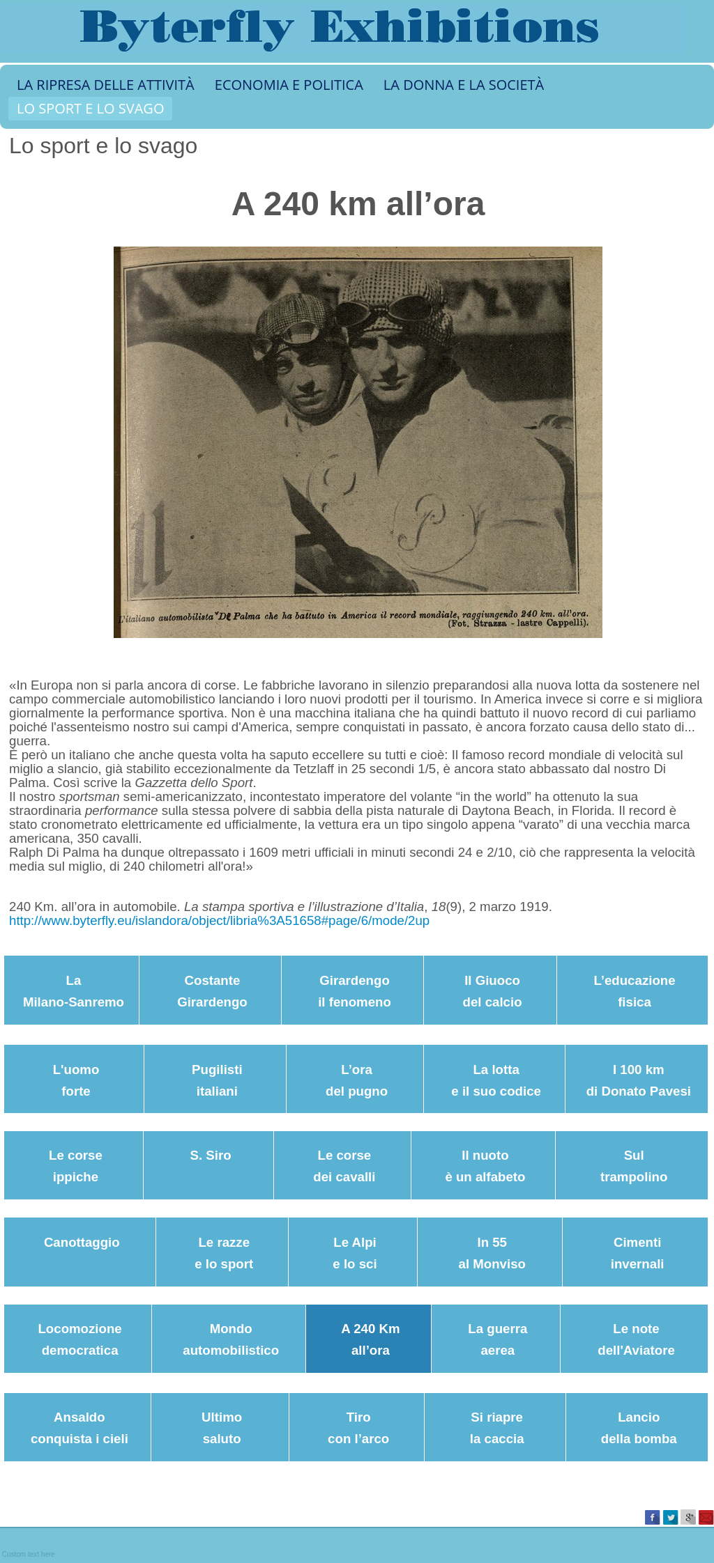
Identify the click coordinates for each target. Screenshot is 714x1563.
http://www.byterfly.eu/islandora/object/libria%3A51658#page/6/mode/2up (219, 920)
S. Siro (210, 1155)
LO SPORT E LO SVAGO (90, 108)
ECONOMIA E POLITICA (289, 84)
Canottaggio (82, 1242)
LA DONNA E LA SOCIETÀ (463, 84)
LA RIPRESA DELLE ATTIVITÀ (106, 84)
